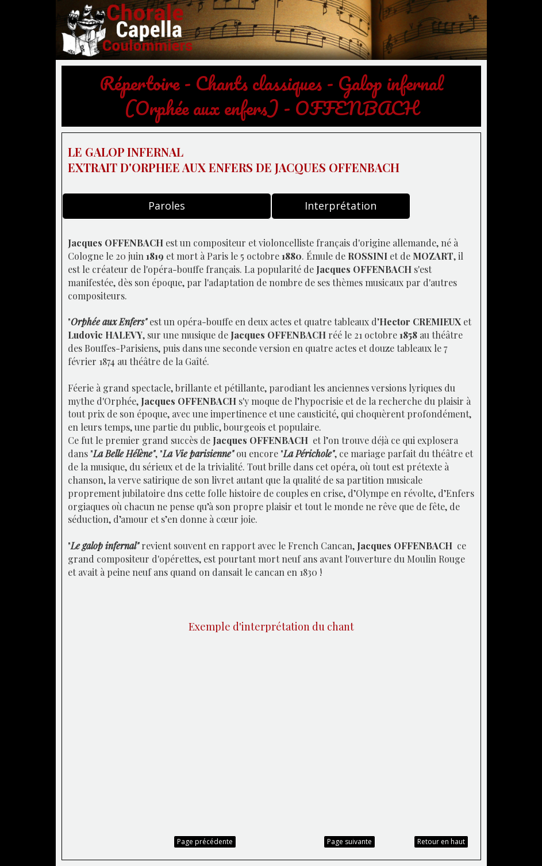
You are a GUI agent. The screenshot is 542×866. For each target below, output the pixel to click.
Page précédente (205, 841)
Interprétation (340, 205)
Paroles (166, 205)
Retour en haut (441, 841)
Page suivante (349, 841)
